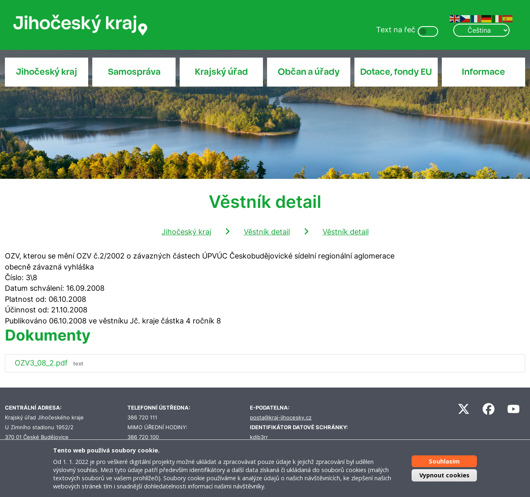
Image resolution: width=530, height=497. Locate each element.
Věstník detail (267, 231)
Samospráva (134, 72)
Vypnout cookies (444, 475)
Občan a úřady (309, 72)
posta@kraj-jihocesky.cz (281, 418)
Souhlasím (444, 461)
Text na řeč (395, 29)
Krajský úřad (221, 72)
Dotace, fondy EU (396, 72)
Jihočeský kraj (46, 72)
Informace (483, 72)
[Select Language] (481, 30)
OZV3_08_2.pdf (51, 363)
